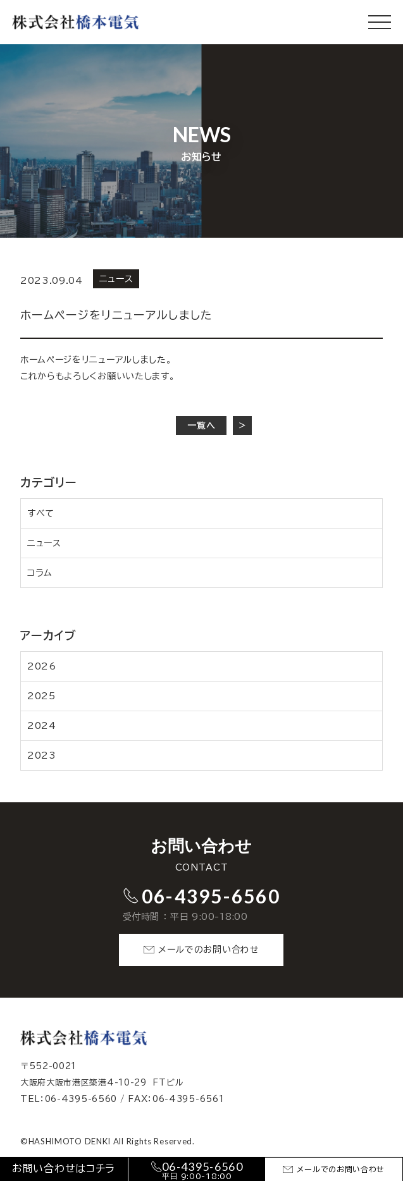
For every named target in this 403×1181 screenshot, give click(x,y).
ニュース (44, 543)
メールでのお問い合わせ (208, 949)
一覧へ (201, 425)
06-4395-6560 (211, 895)
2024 (41, 725)
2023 (41, 755)
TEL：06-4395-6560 (68, 1099)
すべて (40, 513)
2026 (41, 666)
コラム (40, 572)
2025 (41, 696)
